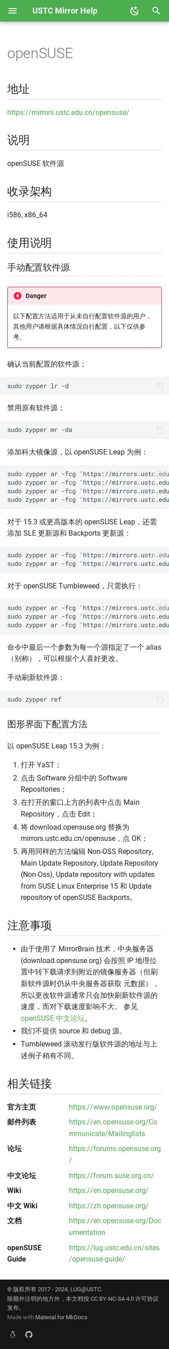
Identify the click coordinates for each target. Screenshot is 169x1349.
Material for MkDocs (61, 1317)
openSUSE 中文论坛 (53, 1018)
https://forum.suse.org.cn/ (111, 1175)
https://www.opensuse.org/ (113, 1107)
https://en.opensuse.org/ (109, 1190)
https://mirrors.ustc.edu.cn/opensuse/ (68, 112)
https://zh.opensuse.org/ (109, 1206)
